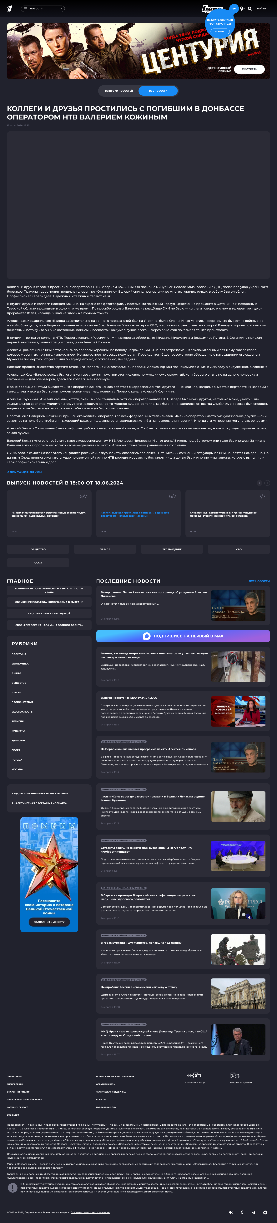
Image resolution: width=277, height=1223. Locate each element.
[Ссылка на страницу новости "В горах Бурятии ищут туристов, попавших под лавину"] (183, 949)
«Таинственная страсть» (231, 1144)
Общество (38, 549)
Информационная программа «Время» (40, 793)
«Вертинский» (207, 1144)
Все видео (13, 1115)
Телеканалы (201, 1177)
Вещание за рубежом (241, 1078)
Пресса (105, 549)
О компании (14, 1076)
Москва (17, 769)
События (101, 1099)
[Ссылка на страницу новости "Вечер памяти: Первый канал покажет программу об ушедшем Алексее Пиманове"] (183, 605)
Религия (18, 721)
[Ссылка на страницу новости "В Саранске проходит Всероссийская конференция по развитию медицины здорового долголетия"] (183, 903)
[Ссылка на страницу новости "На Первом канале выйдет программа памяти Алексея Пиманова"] (183, 757)
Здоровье (19, 740)
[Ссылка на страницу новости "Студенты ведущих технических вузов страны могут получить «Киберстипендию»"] (183, 856)
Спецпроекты (15, 1084)
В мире (16, 673)
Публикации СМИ (106, 1107)
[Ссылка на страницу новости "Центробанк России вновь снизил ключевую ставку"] (183, 993)
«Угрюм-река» (149, 1144)
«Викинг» (164, 1144)
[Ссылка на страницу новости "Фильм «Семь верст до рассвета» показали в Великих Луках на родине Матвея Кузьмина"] (183, 806)
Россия (38, 562)
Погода (17, 759)
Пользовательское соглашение (115, 1076)
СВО (239, 549)
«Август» (75, 1144)
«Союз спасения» (128, 1144)
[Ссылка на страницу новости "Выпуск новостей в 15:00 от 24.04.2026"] (183, 711)
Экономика (20, 663)
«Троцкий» (177, 1144)
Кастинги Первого (17, 1107)
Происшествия (22, 702)
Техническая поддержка (111, 1092)
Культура (18, 730)
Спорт (16, 750)
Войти (261, 8)
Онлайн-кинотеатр (18, 1092)
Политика (19, 654)
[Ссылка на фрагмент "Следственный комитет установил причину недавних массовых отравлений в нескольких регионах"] (227, 513)
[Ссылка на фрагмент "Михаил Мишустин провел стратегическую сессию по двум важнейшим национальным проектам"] (49, 513)
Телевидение (172, 549)
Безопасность (22, 711)
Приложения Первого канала (24, 1099)
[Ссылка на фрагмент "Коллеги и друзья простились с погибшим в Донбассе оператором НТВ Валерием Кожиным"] (138, 513)
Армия (16, 692)
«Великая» (191, 1144)
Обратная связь (105, 1084)
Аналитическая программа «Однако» (39, 803)
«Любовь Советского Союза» (99, 1144)
